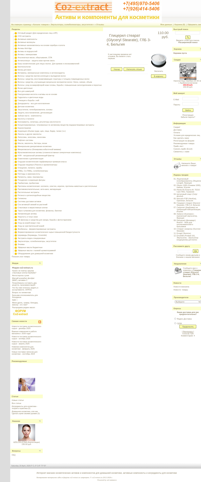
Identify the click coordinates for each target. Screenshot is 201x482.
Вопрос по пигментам (21, 292)
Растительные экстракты (28, 192)
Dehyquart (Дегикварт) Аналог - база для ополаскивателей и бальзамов (186, 223)
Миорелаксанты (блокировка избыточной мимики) (39, 149)
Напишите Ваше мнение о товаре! (188, 164)
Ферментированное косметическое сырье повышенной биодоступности (49, 232)
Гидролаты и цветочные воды (30, 97)
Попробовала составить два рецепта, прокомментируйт (24, 284)
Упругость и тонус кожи (28, 217)
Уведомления (180, 264)
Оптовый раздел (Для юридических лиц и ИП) (37, 33)
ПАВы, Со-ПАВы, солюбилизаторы (33, 171)
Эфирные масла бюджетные (30, 247)
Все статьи (16, 403)
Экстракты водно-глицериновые (31, 238)
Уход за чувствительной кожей (31, 226)
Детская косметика (26, 106)
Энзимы (21, 244)
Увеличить (158, 70)
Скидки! (176, 127)
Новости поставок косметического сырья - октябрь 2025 (26, 338)
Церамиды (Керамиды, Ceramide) (32, 235)
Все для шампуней (26, 91)
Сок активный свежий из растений (32, 204)
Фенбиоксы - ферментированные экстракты (37, 229)
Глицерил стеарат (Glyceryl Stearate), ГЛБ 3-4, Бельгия (188, 204)
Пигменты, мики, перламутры (30, 177)
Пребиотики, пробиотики (28, 183)
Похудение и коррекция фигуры (31, 180)
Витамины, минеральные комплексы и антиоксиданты (41, 73)
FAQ (13, 455)
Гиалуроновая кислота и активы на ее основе (37, 94)
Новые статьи (18, 400)
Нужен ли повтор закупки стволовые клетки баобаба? (24, 272)
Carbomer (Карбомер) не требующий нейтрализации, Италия (189, 209)
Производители (181, 297)
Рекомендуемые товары (183, 143)
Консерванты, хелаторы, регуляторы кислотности (39, 122)
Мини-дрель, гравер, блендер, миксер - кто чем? (25, 304)
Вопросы (16, 451)
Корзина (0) (180, 24)
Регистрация (187, 115)
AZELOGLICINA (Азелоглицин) (26, 442)
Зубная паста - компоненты (29, 116)
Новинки (16, 421)
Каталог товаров (41, 24)
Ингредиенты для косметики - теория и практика (24, 407)
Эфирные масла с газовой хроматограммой (37, 250)
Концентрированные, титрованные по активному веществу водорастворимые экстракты (56, 125)
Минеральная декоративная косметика (34, 146)
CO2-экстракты (24, 36)
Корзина (177, 49)
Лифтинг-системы (25, 140)
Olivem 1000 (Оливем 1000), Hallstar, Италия (189, 186)
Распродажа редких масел (23, 307)
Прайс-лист (178, 146)
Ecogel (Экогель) (184, 233)
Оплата (176, 133)
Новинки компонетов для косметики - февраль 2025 (23, 348)
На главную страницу (21, 24)
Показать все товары (21, 257)
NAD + (15, 300)
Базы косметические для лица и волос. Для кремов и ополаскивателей (48, 64)
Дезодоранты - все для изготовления (34, 103)
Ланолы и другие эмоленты (29, 134)
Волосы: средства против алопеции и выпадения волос (42, 76)
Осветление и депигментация (30, 159)
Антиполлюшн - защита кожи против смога (36, 61)
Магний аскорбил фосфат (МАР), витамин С (23, 279)
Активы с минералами (27, 54)
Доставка (177, 130)
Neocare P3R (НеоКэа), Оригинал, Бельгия (187, 200)
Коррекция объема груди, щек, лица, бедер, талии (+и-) (42, 131)
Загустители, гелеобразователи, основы (35, 110)
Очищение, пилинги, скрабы (30, 168)
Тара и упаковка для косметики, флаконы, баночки (40, 211)
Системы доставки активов (29, 201)
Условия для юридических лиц (186, 135)
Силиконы (22, 198)
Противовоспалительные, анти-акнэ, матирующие (39, 189)
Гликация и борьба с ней (28, 100)
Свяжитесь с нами (181, 152)
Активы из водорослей (27, 51)
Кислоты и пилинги (26, 119)
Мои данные (166, 24)
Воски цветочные (25, 88)
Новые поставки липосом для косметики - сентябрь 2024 (24, 353)
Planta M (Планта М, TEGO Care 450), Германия (188, 191)
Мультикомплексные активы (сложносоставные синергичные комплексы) (49, 152)
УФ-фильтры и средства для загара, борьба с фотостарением (44, 220)
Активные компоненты (27, 39)
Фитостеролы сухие (20, 275)
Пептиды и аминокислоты (29, 174)
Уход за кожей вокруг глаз (29, 223)
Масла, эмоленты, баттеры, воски (32, 143)
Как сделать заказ (181, 138)
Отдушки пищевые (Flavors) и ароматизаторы (37, 165)
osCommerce (112, 480)
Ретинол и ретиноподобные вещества (34, 195)
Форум (15, 263)
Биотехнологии (24, 67)
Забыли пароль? (188, 117)
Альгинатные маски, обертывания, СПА (35, 57)
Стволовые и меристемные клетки (33, 208)
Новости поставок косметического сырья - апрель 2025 (26, 343)
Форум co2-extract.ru (22, 268)
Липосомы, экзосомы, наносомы (32, 137)
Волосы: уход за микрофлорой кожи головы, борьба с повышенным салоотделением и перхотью (60, 85)
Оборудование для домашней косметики (35, 253)
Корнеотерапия (24, 128)
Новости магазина (181, 287)
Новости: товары (180, 290)
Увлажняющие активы (27, 214)
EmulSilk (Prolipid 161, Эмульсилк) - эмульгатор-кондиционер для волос (188, 238)
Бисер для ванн (24, 70)
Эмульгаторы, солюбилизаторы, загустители (72, 24)
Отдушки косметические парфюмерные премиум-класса (42, 162)
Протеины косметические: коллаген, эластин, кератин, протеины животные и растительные (57, 186)
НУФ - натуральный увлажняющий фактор (36, 155)
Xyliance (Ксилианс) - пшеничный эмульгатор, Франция (187, 216)
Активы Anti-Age (25, 48)
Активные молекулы (26, 42)
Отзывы (100, 24)
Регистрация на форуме (183, 141)
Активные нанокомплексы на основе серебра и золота (41, 45)
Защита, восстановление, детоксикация (35, 113)
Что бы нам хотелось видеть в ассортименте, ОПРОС (25, 289)
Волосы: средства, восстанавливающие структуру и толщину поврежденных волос (53, 79)
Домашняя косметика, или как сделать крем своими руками (25, 412)
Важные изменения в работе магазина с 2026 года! (24, 332)
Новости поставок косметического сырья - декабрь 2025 (26, 327)
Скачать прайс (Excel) (182, 149)
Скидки (177, 60)
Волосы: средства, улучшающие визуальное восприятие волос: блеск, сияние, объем (55, 82)
